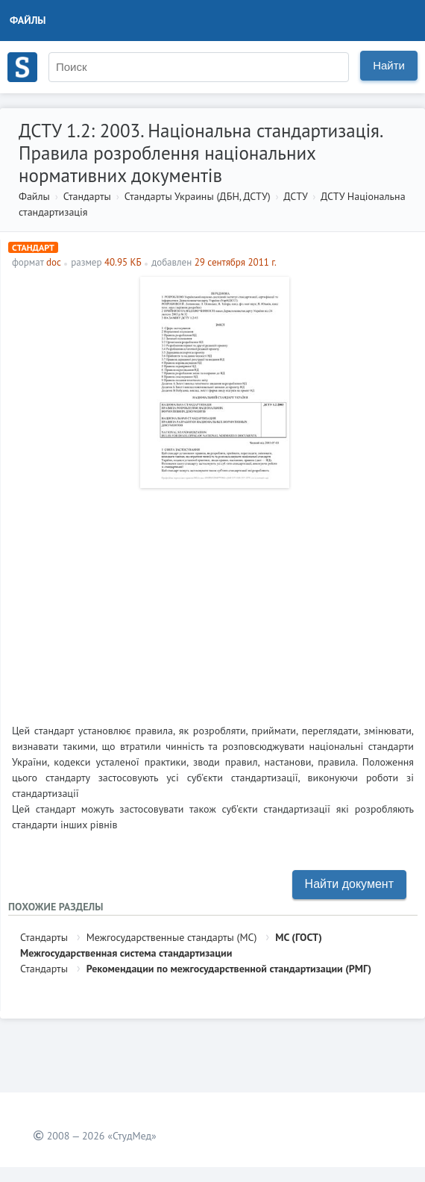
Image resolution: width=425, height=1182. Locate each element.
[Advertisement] (213, 599)
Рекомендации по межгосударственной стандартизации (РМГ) (228, 968)
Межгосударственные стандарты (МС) (171, 937)
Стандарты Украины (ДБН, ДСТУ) (198, 196)
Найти (389, 65)
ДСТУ (295, 196)
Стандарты (87, 196)
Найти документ (349, 884)
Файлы (28, 20)
